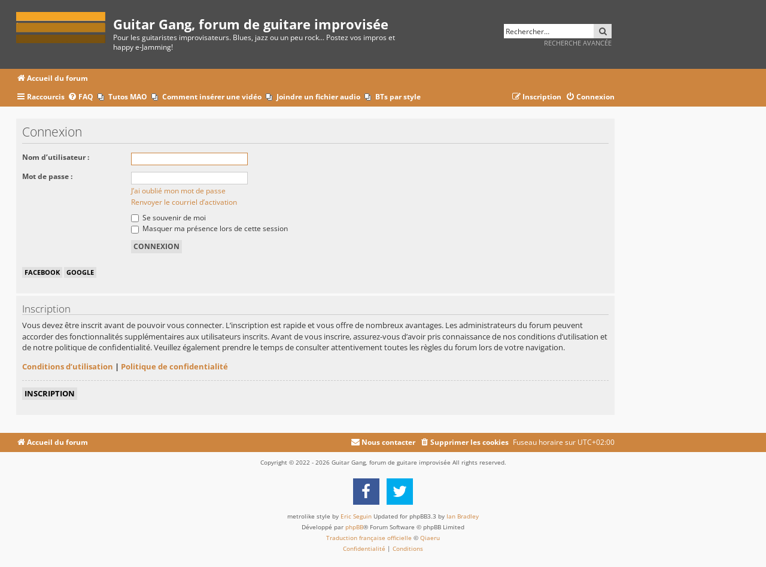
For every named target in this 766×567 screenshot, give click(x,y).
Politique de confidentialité (174, 366)
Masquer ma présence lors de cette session (209, 228)
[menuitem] (80, 97)
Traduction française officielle (369, 537)
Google (80, 272)
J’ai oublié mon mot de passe (178, 190)
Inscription (50, 393)
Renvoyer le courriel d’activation (184, 202)
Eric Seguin (356, 516)
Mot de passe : (47, 176)
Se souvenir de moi (168, 218)
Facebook (42, 272)
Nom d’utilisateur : (55, 157)
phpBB (354, 527)
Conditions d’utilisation (67, 366)
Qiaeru (430, 537)
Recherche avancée (578, 42)
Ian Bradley (462, 516)
